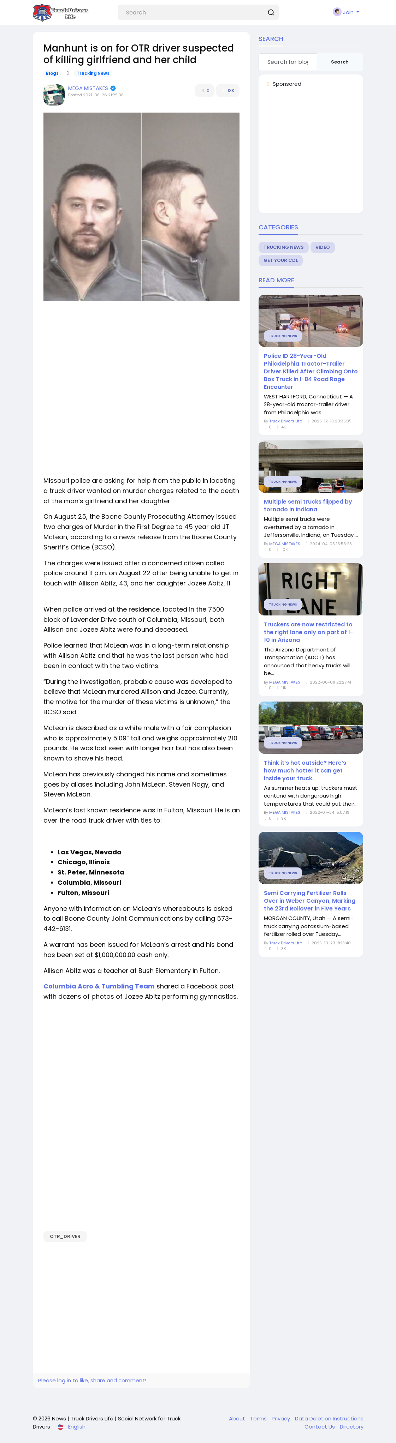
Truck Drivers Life (285, 421)
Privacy (281, 1418)
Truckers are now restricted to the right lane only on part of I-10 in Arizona (308, 632)
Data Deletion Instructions (329, 1418)
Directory (352, 1426)
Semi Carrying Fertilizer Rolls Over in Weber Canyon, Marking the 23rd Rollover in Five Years (309, 901)
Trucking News (93, 73)
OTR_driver (65, 1236)
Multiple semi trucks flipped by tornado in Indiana (308, 505)
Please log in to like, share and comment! (92, 1380)
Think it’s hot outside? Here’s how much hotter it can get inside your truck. (305, 770)
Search (340, 62)
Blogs (52, 73)
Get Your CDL (281, 260)
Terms (259, 1418)
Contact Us (320, 1426)
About (238, 1418)
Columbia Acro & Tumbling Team (99, 986)
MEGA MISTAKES (89, 88)
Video (322, 247)
